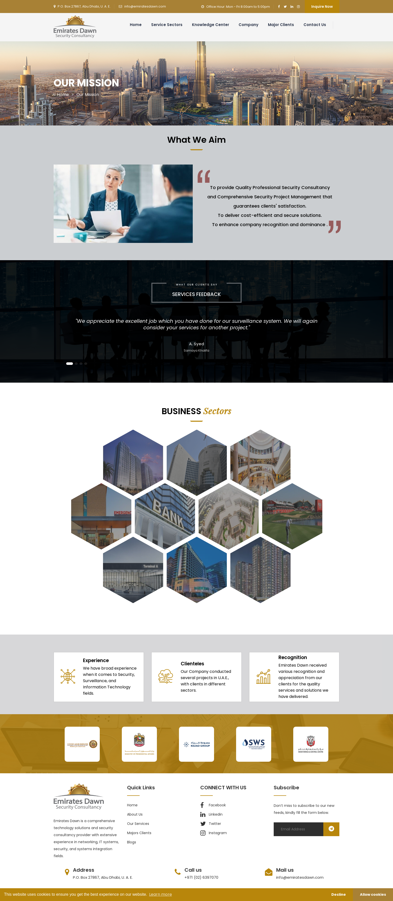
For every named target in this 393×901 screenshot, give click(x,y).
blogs (131, 842)
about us (135, 814)
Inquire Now (322, 6)
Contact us (315, 24)
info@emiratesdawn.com (145, 6)
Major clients (281, 24)
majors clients (139, 832)
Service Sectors (166, 24)
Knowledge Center (210, 24)
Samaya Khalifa (196, 350)
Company (248, 24)
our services (138, 823)
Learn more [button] (160, 894)
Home (136, 24)
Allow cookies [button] (373, 894)
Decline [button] (338, 894)
